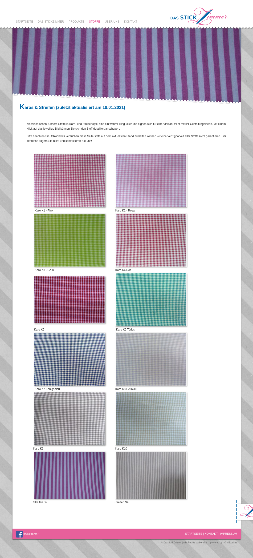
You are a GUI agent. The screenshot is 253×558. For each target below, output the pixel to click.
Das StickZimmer (51, 21)
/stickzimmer (27, 534)
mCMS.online (230, 542)
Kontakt (130, 21)
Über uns (112, 21)
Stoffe (94, 21)
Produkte (76, 21)
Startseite (24, 21)
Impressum (228, 533)
